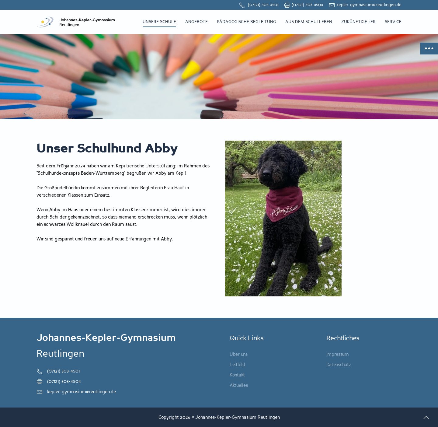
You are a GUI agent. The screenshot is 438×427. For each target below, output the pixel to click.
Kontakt (237, 375)
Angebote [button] (196, 21)
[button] (426, 418)
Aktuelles (239, 385)
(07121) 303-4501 (258, 4)
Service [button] (393, 21)
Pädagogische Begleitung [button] (246, 21)
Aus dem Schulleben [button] (308, 21)
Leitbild (237, 364)
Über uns (239, 354)
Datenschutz (338, 364)
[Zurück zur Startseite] (76, 22)
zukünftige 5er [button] (358, 21)
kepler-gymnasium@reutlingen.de (365, 4)
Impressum (337, 354)
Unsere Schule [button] (159, 21)
